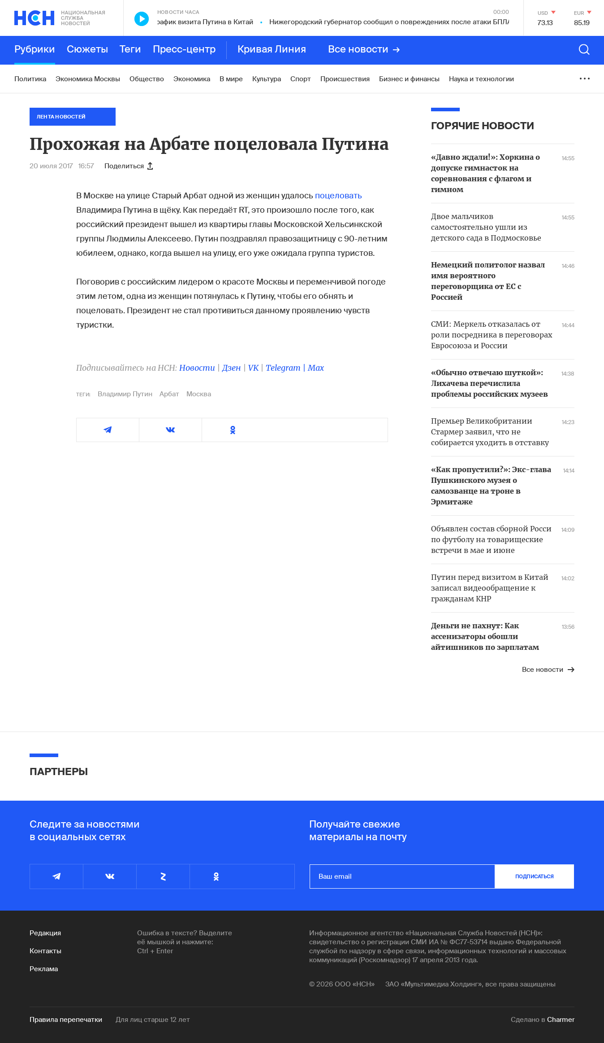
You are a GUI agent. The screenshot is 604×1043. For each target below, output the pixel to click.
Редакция (45, 933)
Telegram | (287, 368)
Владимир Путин (125, 394)
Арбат (169, 394)
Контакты (45, 951)
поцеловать (338, 195)
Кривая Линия (271, 50)
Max (316, 368)
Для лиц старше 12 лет (153, 1019)
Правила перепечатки (66, 1019)
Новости (197, 368)
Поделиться (128, 166)
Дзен (231, 368)
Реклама (44, 968)
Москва (198, 394)
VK (253, 368)
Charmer (560, 1019)
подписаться (534, 876)
